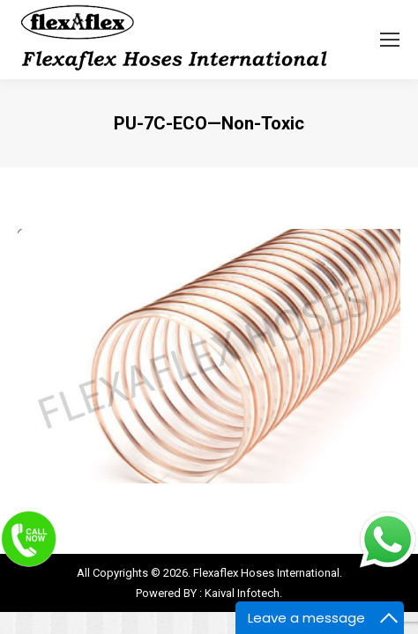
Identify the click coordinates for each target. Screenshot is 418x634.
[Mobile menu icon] (389, 39)
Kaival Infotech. (243, 593)
